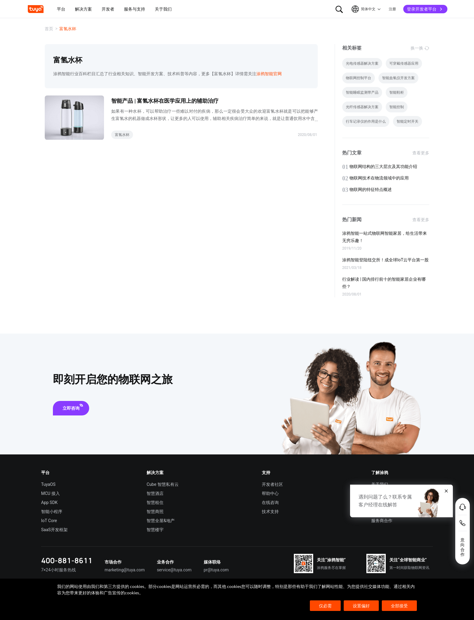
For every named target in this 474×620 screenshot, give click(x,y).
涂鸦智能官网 (269, 73)
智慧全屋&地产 (161, 520)
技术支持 (270, 511)
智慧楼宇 (155, 529)
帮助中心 (270, 493)
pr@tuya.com (216, 569)
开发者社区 (272, 484)
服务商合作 (381, 520)
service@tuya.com (174, 569)
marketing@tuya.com (125, 569)
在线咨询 (270, 502)
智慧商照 (155, 511)
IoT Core (49, 520)
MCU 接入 (50, 493)
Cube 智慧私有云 (163, 484)
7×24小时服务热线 (58, 569)
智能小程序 (51, 511)
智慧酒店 (155, 493)
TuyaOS (48, 484)
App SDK (49, 502)
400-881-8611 (67, 560)
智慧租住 (155, 502)
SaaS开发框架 (54, 529)
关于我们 (379, 484)
